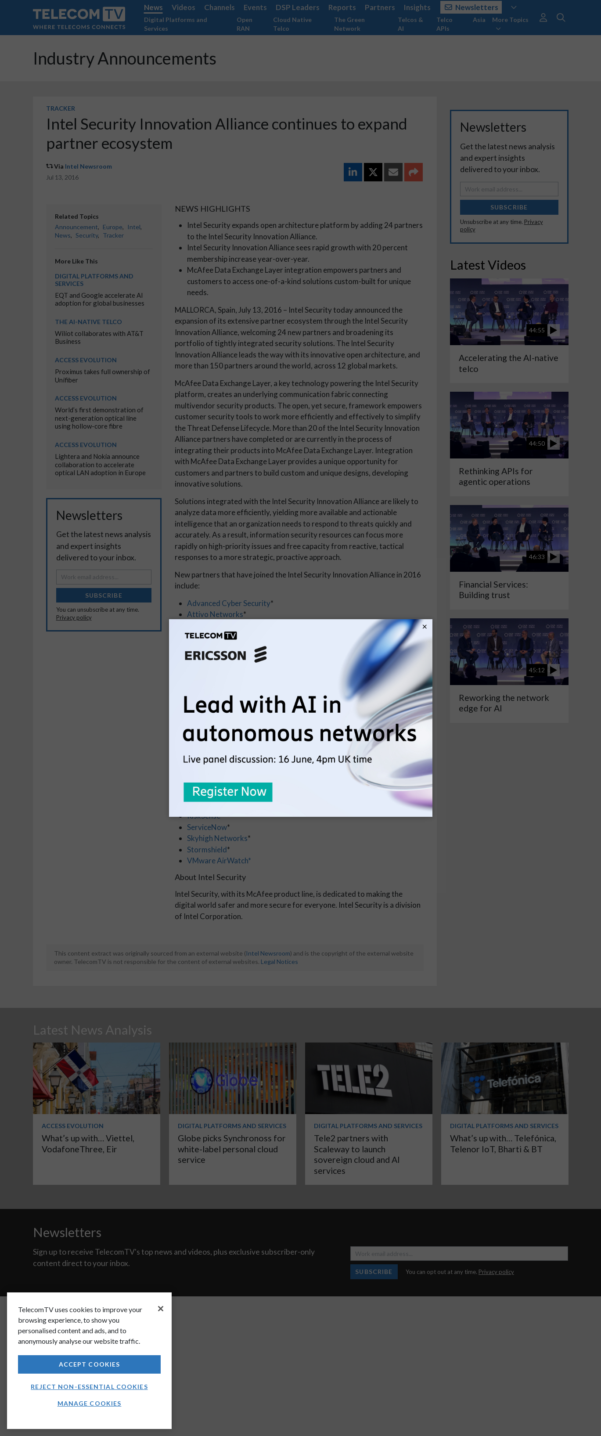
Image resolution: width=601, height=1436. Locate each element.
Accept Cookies (89, 1364)
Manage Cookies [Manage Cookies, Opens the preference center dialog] (90, 1403)
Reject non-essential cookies (89, 1386)
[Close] (160, 1308)
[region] (89, 1360)
